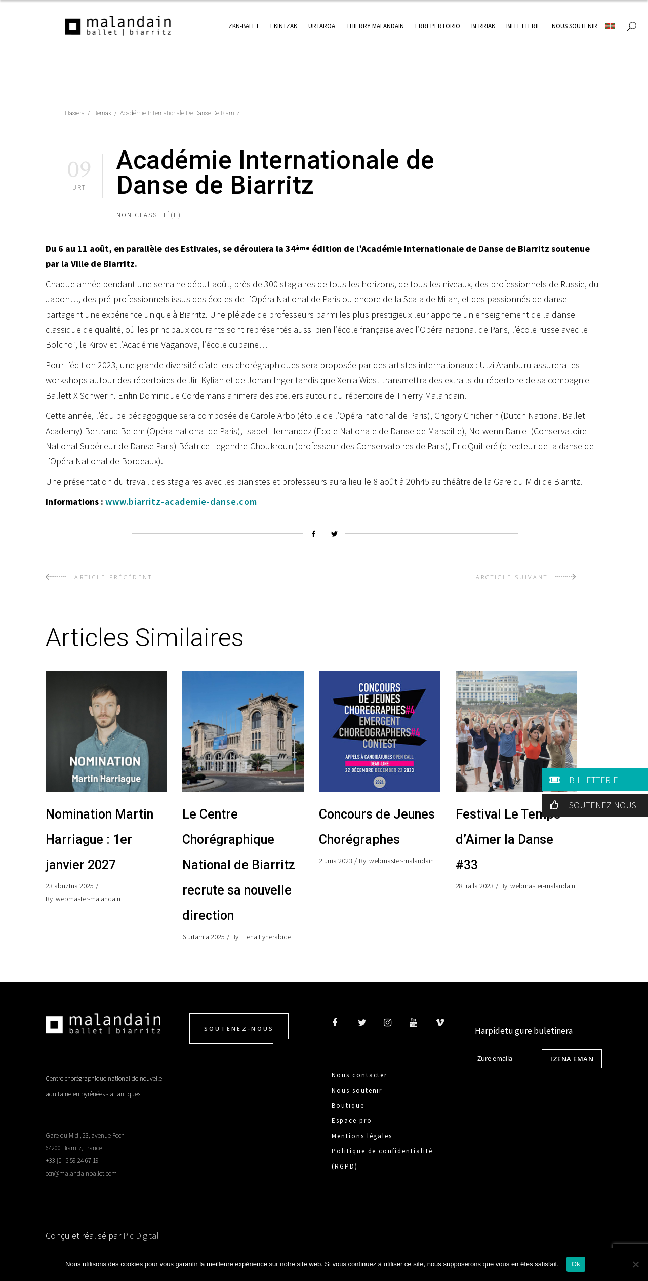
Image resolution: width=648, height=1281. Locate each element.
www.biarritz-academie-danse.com (181, 502)
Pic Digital (141, 1235)
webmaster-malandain (88, 898)
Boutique (348, 1105)
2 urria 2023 (335, 860)
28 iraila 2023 (475, 885)
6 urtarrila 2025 (203, 936)
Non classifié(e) (148, 215)
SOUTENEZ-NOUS (591, 805)
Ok (576, 1264)
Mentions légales (362, 1136)
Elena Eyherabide (266, 936)
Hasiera (75, 113)
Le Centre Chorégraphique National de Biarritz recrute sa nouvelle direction (238, 865)
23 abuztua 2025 (70, 885)
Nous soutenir (357, 1090)
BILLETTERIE (582, 779)
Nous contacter (359, 1075)
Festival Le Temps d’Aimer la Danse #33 (508, 839)
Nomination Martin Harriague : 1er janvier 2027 (99, 839)
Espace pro (352, 1120)
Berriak (102, 113)
